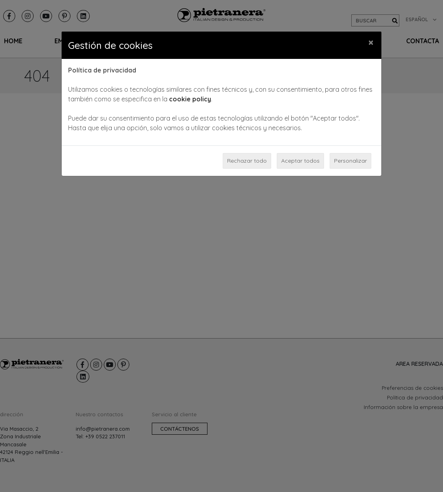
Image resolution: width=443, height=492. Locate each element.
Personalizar (350, 160)
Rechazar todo (247, 160)
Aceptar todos (300, 160)
